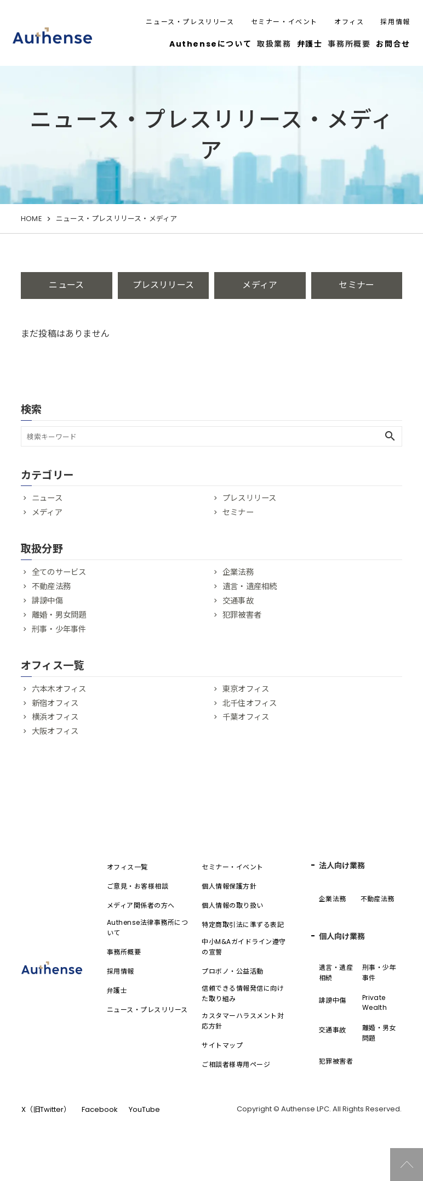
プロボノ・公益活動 (232, 971)
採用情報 (395, 21)
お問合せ (393, 43)
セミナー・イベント (284, 21)
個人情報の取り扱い (232, 905)
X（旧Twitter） (46, 1109)
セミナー (356, 285)
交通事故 (238, 600)
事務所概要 (124, 952)
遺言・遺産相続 (249, 586)
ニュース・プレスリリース (190, 21)
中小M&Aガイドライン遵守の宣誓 (243, 947)
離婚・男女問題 (59, 614)
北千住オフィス (249, 703)
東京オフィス (245, 688)
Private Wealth (374, 1002)
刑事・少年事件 (59, 629)
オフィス (349, 21)
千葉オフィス (245, 716)
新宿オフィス (55, 703)
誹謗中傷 (47, 600)
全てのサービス (59, 572)
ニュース (66, 285)
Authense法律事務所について (147, 927)
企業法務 (238, 572)
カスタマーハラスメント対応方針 (243, 1021)
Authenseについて (210, 43)
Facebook (100, 1109)
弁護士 (310, 43)
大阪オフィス (55, 731)
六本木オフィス (59, 688)
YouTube (144, 1109)
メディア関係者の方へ (141, 905)
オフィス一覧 (127, 867)
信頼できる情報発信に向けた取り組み (243, 993)
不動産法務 (51, 586)
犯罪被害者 (241, 614)
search (390, 436)
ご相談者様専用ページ (236, 1064)
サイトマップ (222, 1045)
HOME (31, 218)
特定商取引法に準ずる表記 (243, 924)
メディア (259, 285)
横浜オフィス (55, 716)
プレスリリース (163, 285)
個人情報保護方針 (229, 886)
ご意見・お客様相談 (137, 886)
